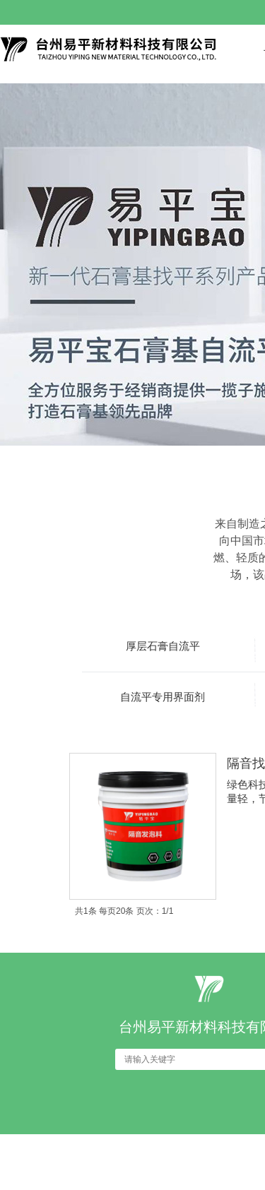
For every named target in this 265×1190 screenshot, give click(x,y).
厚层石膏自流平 (163, 646)
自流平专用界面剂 (162, 697)
